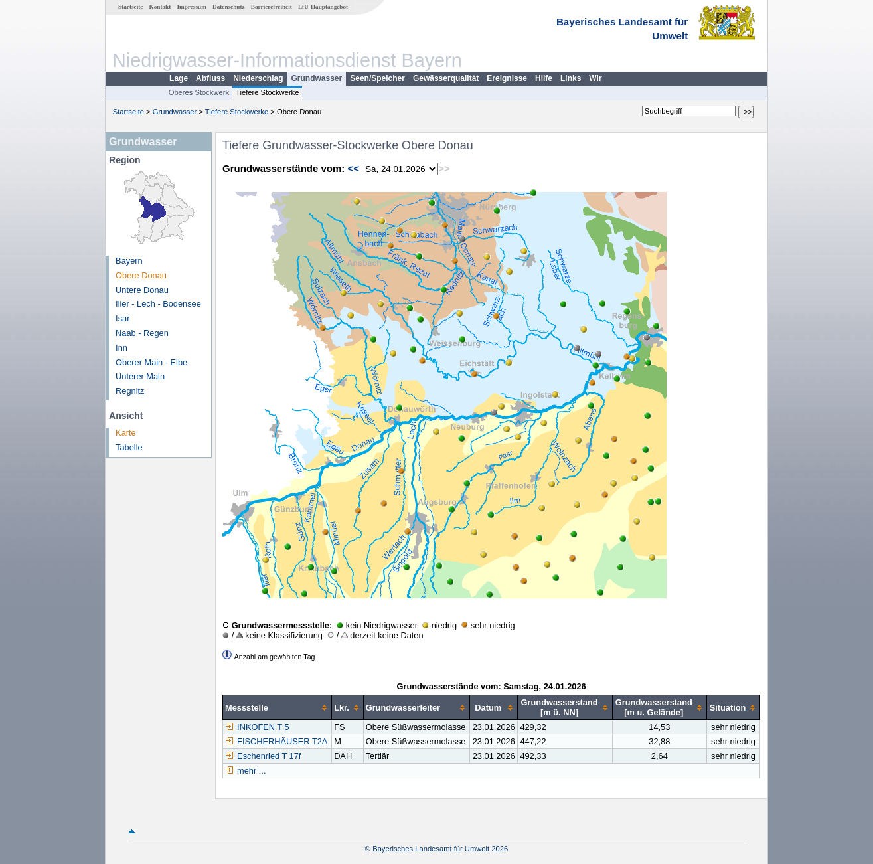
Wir (595, 78)
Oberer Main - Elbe (151, 362)
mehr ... (251, 771)
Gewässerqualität (446, 78)
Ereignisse (507, 78)
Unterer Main (140, 376)
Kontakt (160, 6)
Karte (126, 433)
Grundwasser (317, 78)
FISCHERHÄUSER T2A (276, 741)
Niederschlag (258, 78)
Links (570, 78)
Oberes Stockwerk (199, 92)
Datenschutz (228, 6)
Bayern (129, 261)
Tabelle (129, 447)
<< (353, 168)
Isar (122, 318)
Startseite (130, 6)
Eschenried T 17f (263, 756)
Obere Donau (141, 275)
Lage (178, 78)
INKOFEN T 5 (257, 727)
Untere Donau (142, 290)
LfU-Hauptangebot (323, 6)
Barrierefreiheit (271, 6)
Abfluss (210, 78)
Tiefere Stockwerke (267, 92)
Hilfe (543, 78)
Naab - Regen (142, 333)
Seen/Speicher (377, 78)
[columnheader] (277, 707)
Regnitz (130, 391)
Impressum (191, 6)
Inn (121, 348)
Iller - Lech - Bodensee (158, 304)
